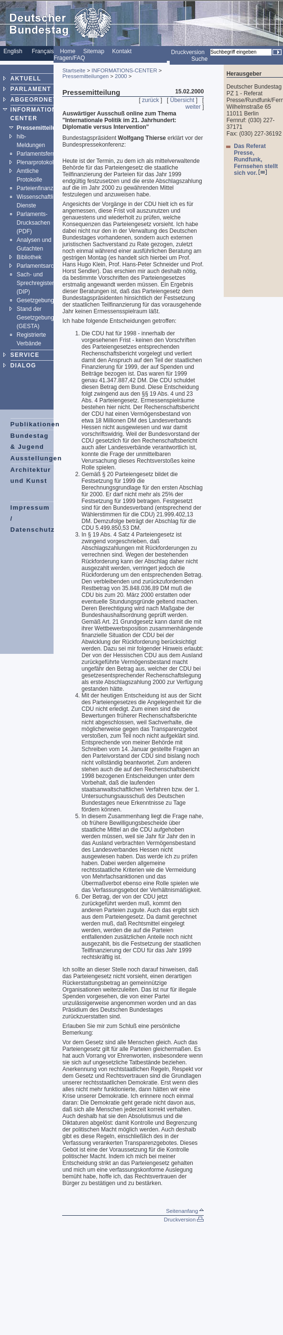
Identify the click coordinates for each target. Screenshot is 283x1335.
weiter (193, 106)
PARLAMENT (31, 89)
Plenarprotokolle (37, 162)
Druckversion (188, 52)
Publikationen (35, 424)
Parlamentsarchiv (39, 265)
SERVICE (25, 355)
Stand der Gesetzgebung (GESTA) (35, 318)
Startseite (73, 70)
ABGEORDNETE (36, 99)
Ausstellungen (36, 458)
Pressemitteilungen (43, 128)
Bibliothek (29, 257)
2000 (121, 76)
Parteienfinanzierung (43, 188)
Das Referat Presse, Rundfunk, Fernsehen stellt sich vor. (256, 159)
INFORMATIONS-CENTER (124, 70)
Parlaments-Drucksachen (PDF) (33, 223)
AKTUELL (26, 78)
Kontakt (122, 51)
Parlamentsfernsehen (44, 153)
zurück (150, 100)
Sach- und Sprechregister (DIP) (35, 283)
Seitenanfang (185, 1211)
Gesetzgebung (35, 300)
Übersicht (182, 100)
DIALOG (23, 365)
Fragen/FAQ (69, 58)
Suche (199, 59)
